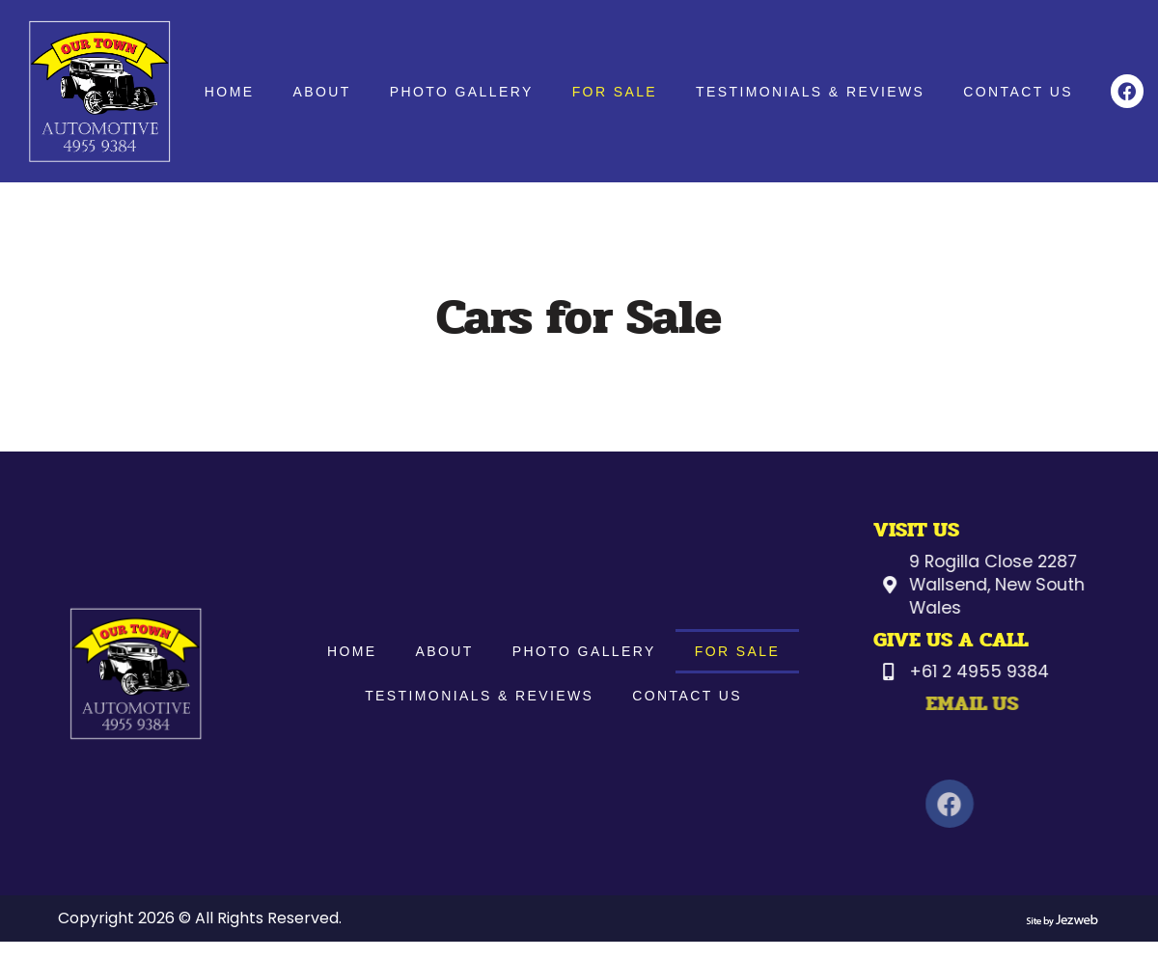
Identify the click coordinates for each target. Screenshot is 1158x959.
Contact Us (1022, 91)
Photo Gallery (465, 91)
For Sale (617, 91)
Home (232, 91)
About (325, 91)
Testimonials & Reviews (814, 91)
